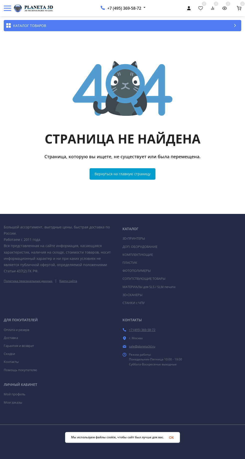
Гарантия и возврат (19, 345)
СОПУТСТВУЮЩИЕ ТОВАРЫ (143, 278)
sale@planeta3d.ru (142, 346)
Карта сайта (68, 281)
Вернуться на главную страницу (122, 173)
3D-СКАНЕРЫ (132, 295)
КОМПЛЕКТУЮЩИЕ (137, 254)
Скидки (9, 353)
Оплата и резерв (16, 329)
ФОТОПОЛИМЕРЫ (136, 270)
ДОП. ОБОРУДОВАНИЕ (139, 246)
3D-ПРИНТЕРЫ (133, 238)
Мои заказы (13, 402)
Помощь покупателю (20, 370)
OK (171, 437)
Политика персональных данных (28, 281)
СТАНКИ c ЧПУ (133, 303)
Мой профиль (14, 394)
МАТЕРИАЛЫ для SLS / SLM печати (148, 287)
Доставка (11, 337)
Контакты (11, 361)
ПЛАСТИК (129, 262)
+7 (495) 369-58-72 (124, 8)
